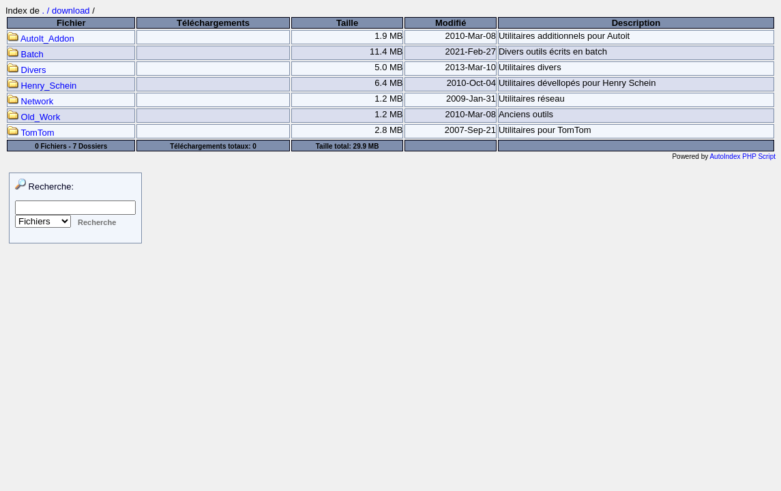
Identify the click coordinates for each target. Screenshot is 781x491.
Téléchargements (213, 23)
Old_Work (34, 117)
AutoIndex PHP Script (742, 156)
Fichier (71, 23)
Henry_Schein (42, 85)
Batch (26, 54)
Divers (27, 70)
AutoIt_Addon (41, 38)
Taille (347, 23)
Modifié (451, 23)
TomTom (31, 133)
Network (30, 101)
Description (636, 23)
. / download (67, 10)
